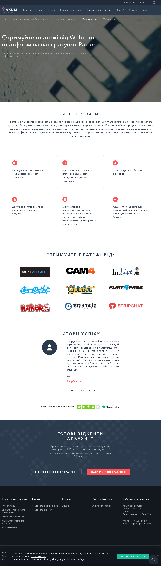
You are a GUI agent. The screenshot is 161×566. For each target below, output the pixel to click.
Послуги (51, 10)
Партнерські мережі (65, 19)
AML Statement (9, 527)
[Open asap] (153, 559)
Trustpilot (80, 406)
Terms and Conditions (13, 516)
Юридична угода (14, 499)
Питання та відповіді (71, 10)
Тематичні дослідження (99, 10)
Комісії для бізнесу (42, 509)
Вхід (142, 2)
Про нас (68, 499)
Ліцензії (66, 505)
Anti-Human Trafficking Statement (13, 522)
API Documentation (102, 505)
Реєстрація (129, 2)
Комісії (120, 10)
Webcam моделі (111, 19)
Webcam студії (89, 19)
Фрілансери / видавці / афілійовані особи (27, 19)
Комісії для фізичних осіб (45, 505)
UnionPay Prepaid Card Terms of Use (13, 511)
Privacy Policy (8, 505)
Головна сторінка (32, 10)
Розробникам (102, 499)
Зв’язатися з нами (138, 10)
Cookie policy (38, 556)
